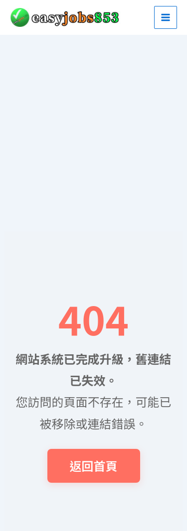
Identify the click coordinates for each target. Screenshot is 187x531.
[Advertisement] (93, 133)
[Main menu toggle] (165, 17)
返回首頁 (94, 465)
